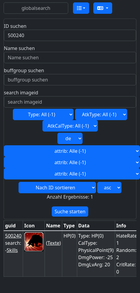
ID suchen (15, 26)
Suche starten (69, 211)
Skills (12, 250)
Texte (54, 243)
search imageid (21, 92)
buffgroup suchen (24, 70)
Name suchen (19, 48)
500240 (13, 235)
